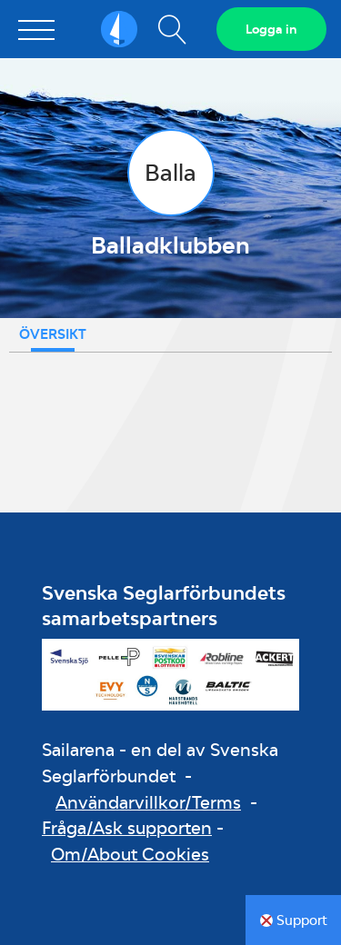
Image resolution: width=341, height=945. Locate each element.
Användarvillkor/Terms (148, 802)
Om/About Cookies (130, 854)
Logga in (271, 29)
